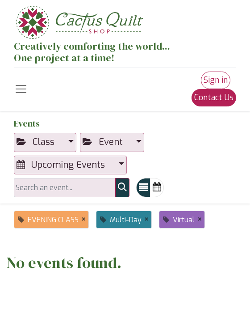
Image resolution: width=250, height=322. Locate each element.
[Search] (122, 187)
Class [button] (37, 142)
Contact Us (213, 97)
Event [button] (104, 142)
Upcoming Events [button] (62, 165)
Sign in (216, 80)
